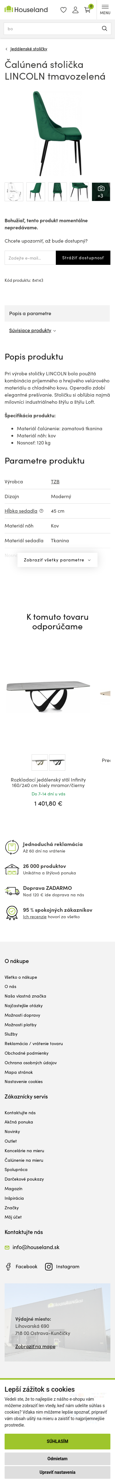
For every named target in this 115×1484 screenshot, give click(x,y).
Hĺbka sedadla (21, 510)
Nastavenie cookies (24, 1081)
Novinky (12, 1131)
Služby (11, 1034)
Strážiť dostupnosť (83, 258)
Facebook (26, 1266)
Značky (12, 1208)
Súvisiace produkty (30, 330)
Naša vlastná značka (25, 996)
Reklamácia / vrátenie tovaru (34, 1043)
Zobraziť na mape (35, 1346)
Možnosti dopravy (22, 1015)
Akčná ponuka (19, 1122)
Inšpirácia (14, 1198)
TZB (55, 481)
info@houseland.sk (36, 1247)
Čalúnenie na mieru (24, 1160)
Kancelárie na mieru (24, 1150)
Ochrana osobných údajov (31, 1062)
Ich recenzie (35, 916)
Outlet (11, 1141)
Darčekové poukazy (24, 1179)
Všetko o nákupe (21, 977)
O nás (10, 986)
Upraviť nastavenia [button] (57, 1472)
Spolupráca (16, 1169)
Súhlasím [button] (57, 1441)
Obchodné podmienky (26, 1053)
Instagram (67, 1266)
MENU (105, 10)
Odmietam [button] (57, 1458)
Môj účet (13, 1217)
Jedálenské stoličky (28, 49)
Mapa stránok (19, 1072)
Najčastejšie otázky (24, 1005)
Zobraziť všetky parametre (55, 560)
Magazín (13, 1188)
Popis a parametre (30, 313)
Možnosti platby (20, 1025)
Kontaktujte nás (20, 1112)
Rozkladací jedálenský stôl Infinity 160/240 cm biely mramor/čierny (48, 782)
